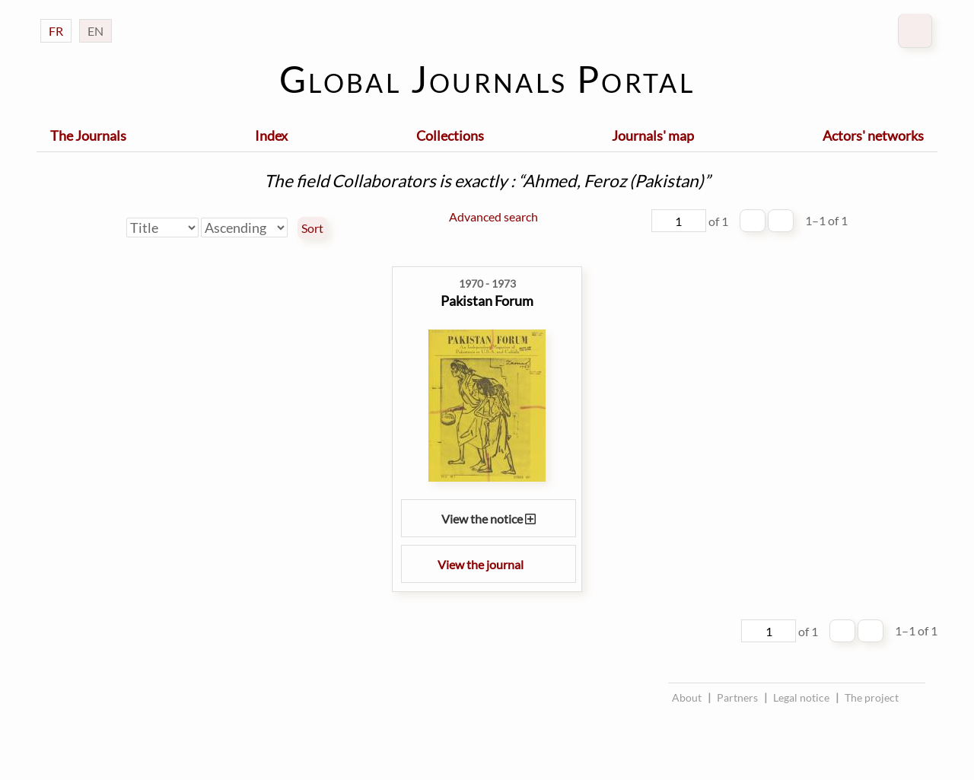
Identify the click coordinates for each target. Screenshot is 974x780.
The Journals (88, 135)
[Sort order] (244, 227)
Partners (737, 697)
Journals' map (653, 135)
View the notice (488, 518)
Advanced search (493, 216)
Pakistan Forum (487, 300)
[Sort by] (162, 227)
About (687, 697)
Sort (312, 228)
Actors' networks (873, 135)
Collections (450, 135)
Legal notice (801, 697)
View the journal (489, 564)
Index (271, 135)
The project (872, 697)
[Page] (678, 220)
